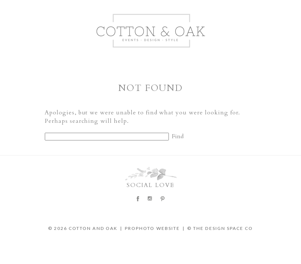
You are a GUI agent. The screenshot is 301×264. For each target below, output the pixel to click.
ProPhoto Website (152, 228)
